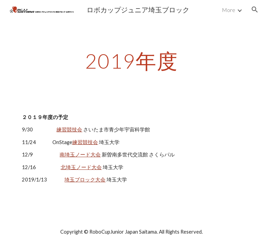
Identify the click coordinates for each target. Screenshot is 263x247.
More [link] (228, 10)
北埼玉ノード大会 (81, 167)
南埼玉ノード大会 (80, 154)
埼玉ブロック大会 (84, 180)
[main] (131, 61)
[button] (255, 9)
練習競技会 (69, 129)
